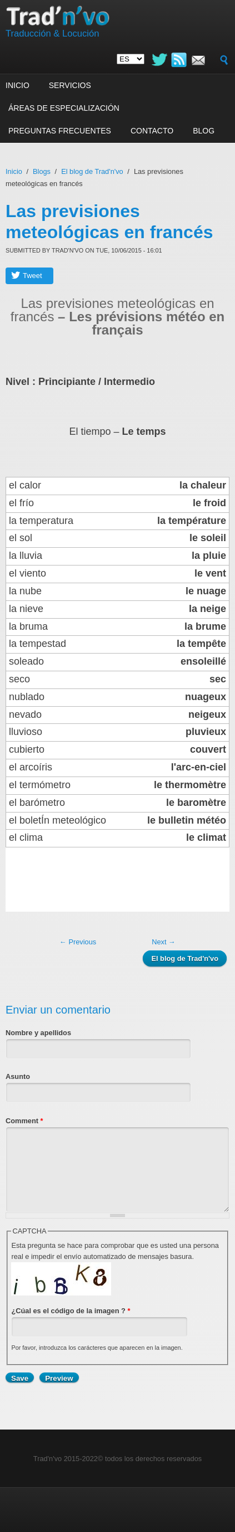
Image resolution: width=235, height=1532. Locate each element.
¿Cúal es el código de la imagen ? (70, 1311)
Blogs (42, 171)
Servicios (70, 85)
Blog (203, 130)
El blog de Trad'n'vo (92, 171)
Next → (164, 942)
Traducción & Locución (52, 33)
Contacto (152, 130)
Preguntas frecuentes (59, 130)
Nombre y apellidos (38, 1033)
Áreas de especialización (63, 108)
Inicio (17, 85)
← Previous (77, 942)
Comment (24, 1121)
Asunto (18, 1076)
